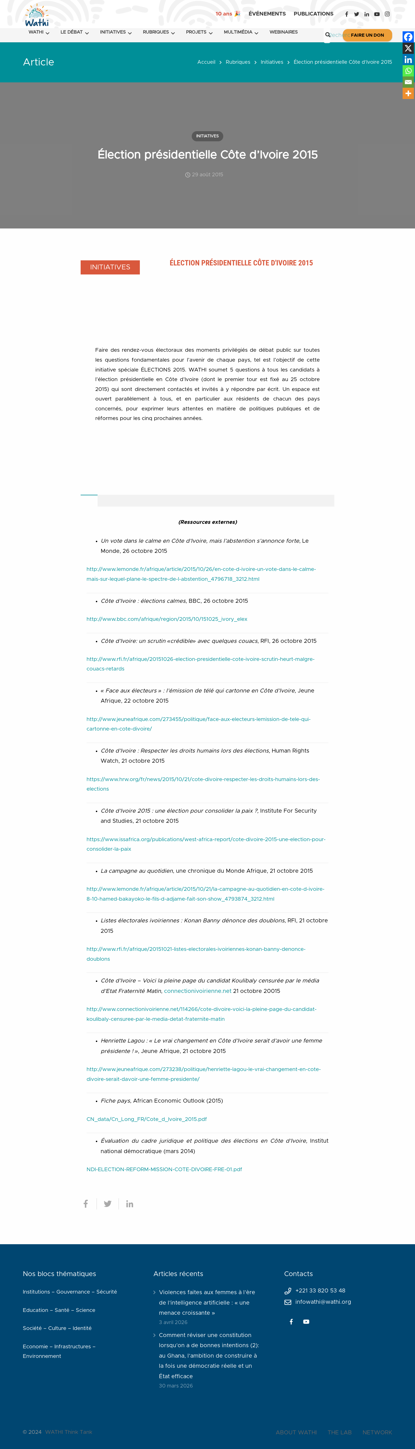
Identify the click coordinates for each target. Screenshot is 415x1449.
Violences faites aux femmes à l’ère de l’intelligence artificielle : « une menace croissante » (207, 1303)
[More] (408, 93)
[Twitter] (357, 14)
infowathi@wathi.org (323, 1302)
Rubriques (238, 62)
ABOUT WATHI (296, 1432)
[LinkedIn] (367, 14)
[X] (408, 48)
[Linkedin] (408, 59)
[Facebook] (346, 14)
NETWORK (377, 1432)
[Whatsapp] (408, 70)
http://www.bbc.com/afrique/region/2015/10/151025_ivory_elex (167, 619)
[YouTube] (377, 14)
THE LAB (340, 1432)
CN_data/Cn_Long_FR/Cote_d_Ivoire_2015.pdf (147, 1119)
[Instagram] (387, 14)
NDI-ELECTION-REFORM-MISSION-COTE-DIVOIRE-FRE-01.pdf (164, 1169)
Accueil (206, 62)
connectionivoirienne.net (197, 991)
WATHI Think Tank (68, 1432)
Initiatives (272, 62)
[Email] (408, 82)
